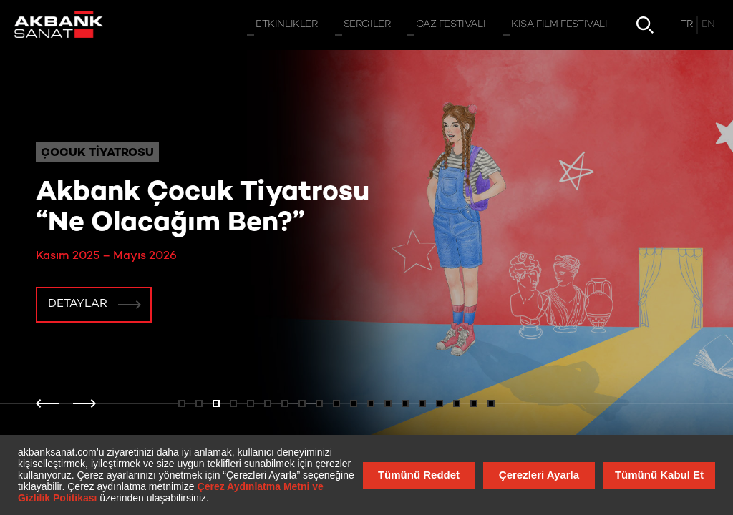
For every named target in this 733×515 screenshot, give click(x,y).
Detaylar (77, 304)
